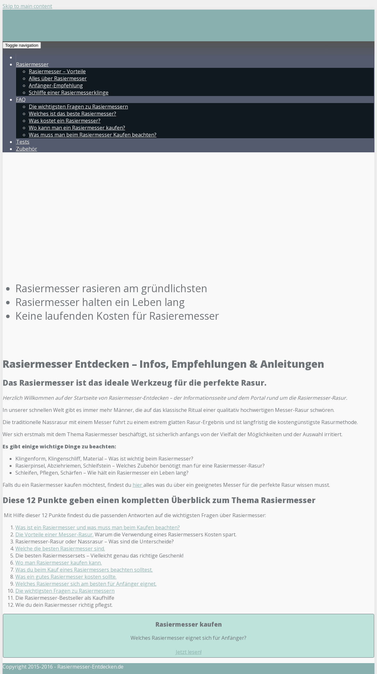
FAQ (21, 99)
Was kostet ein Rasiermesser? (64, 120)
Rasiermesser (32, 64)
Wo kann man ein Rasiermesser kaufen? (77, 127)
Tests (22, 141)
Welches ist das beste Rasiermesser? (72, 113)
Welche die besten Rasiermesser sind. (60, 548)
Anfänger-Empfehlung (56, 85)
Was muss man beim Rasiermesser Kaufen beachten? (92, 134)
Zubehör (26, 148)
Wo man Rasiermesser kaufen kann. (58, 562)
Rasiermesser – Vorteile (57, 71)
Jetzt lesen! (189, 651)
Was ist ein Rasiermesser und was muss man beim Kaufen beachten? (97, 527)
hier (137, 484)
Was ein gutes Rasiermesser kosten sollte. (65, 576)
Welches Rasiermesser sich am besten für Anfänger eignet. (85, 583)
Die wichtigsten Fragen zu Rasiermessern (78, 106)
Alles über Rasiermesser (58, 78)
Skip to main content (27, 6)
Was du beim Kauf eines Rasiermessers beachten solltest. (84, 569)
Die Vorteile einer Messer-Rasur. (54, 534)
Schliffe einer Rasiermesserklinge (68, 92)
